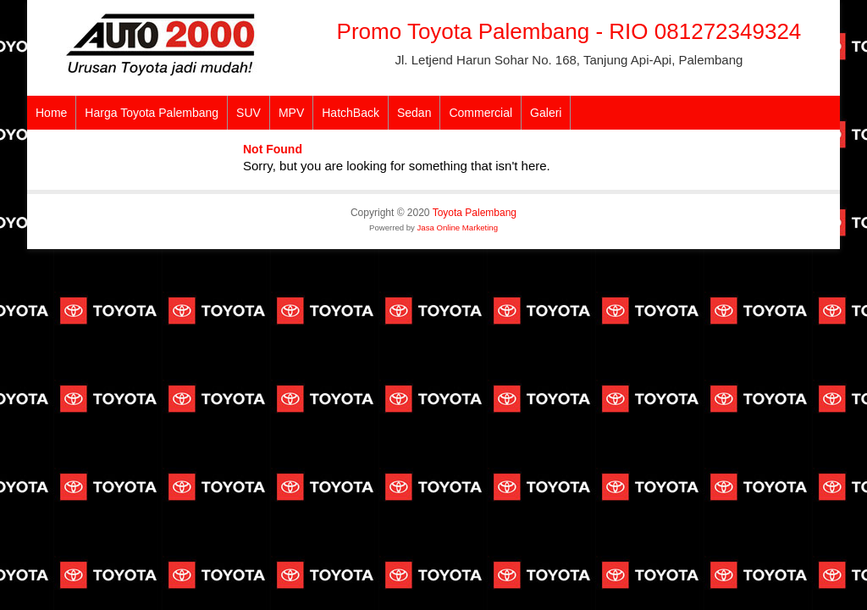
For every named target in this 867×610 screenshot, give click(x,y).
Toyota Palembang (474, 213)
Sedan (414, 112)
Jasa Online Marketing (457, 227)
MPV (291, 112)
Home (51, 112)
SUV (248, 112)
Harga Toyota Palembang (151, 112)
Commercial (480, 112)
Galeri (545, 112)
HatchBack (350, 112)
